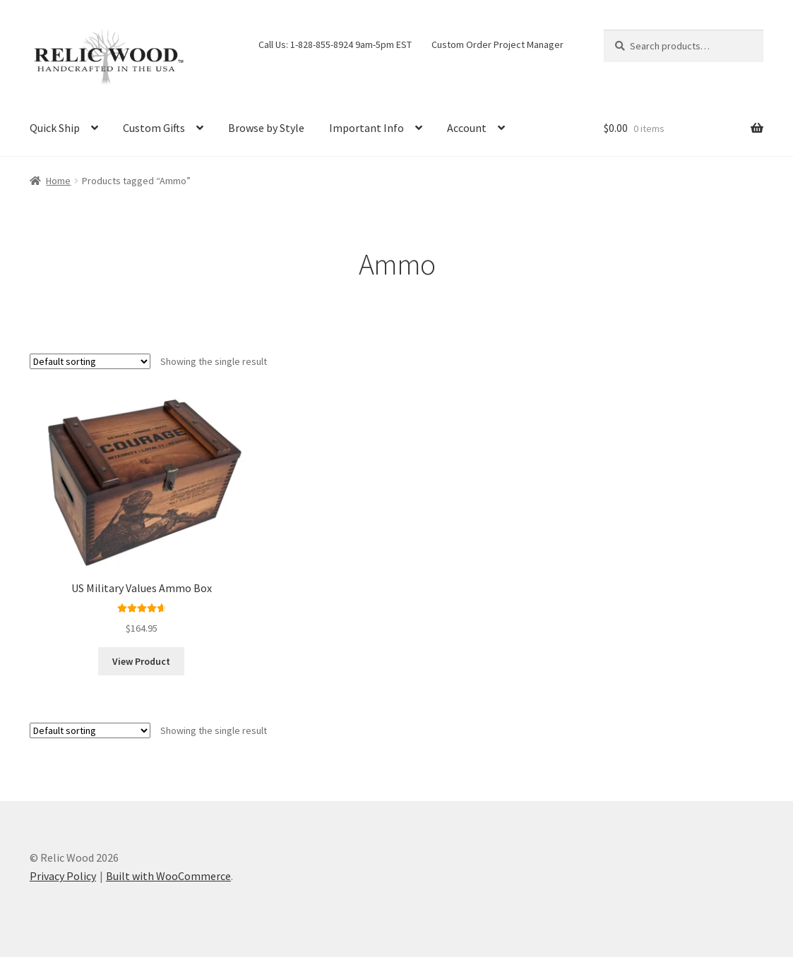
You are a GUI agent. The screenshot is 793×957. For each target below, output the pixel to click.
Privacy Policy (63, 876)
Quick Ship (55, 128)
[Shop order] (90, 361)
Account (467, 128)
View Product (141, 661)
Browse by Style (266, 128)
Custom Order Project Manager (497, 44)
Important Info (366, 128)
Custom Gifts (154, 128)
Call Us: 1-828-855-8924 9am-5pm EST (335, 44)
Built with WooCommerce (168, 876)
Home (58, 180)
